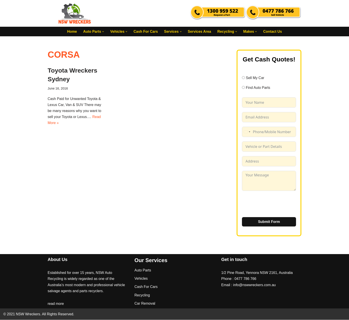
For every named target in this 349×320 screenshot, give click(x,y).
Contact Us (272, 31)
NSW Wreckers (27, 314)
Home (72, 31)
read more (56, 304)
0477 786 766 (245, 279)
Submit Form (269, 222)
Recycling (142, 295)
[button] (103, 32)
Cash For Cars (145, 31)
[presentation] (276, 204)
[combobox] (247, 132)
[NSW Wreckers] (75, 13)
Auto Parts (142, 270)
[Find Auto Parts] (243, 87)
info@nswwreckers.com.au (254, 285)
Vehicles (141, 279)
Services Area (199, 31)
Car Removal (144, 303)
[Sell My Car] (243, 77)
